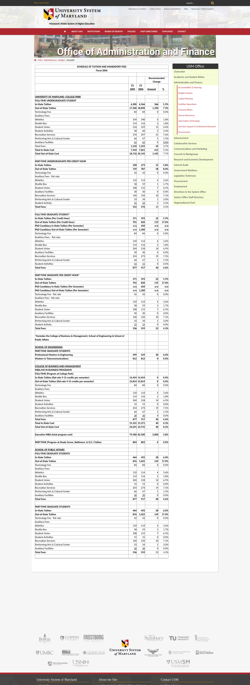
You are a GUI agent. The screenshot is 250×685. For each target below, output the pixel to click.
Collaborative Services (185, 143)
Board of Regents (114, 31)
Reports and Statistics (172, 9)
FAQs (186, 9)
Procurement (184, 132)
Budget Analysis (185, 93)
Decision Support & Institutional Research (197, 126)
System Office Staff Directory (189, 197)
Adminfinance (50, 60)
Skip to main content (41, 3)
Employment (180, 186)
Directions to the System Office (190, 191)
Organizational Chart (184, 202)
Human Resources (186, 115)
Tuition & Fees (155, 9)
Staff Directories (149, 31)
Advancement (181, 138)
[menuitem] (65, 31)
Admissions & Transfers (137, 9)
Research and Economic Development (193, 159)
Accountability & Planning (190, 87)
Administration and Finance (188, 82)
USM (40, 60)
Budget (61, 60)
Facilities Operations (187, 104)
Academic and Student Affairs (189, 77)
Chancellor (179, 71)
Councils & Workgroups (186, 154)
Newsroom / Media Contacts (202, 9)
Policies (131, 31)
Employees (167, 31)
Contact (182, 31)
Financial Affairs (185, 109)
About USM (76, 31)
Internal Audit (181, 164)
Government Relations (185, 170)
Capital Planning (185, 98)
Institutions (93, 31)
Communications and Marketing (190, 148)
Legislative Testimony (185, 175)
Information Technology (189, 121)
